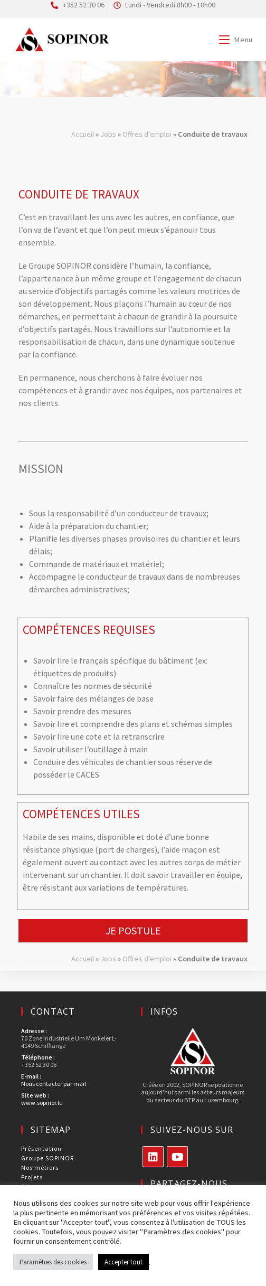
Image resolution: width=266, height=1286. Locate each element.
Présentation (41, 1148)
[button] (133, 931)
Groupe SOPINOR (47, 1158)
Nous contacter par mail (53, 1084)
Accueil (82, 134)
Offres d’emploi (147, 134)
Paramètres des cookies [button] (53, 1261)
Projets (32, 1177)
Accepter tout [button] (123, 1261)
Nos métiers (40, 1167)
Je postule (133, 930)
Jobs (108, 134)
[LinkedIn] (153, 1156)
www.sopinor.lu (42, 1103)
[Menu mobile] (236, 39)
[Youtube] (177, 1156)
